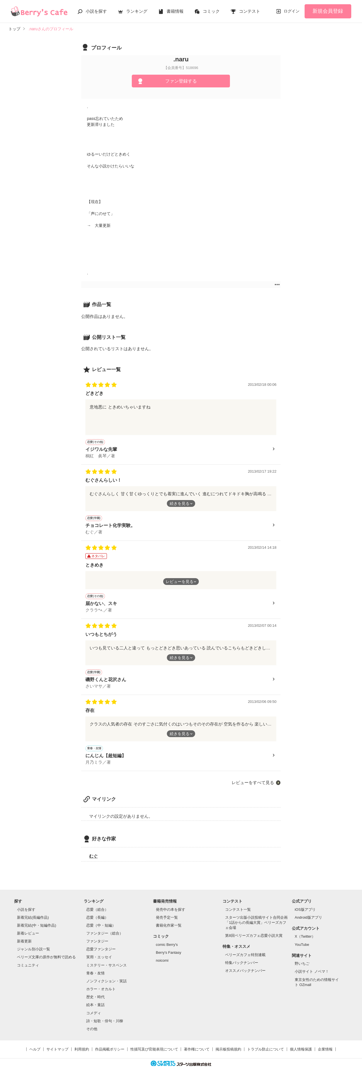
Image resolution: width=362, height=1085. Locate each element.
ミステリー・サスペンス (106, 969)
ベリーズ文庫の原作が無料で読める (46, 961)
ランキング (136, 11)
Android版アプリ (308, 922)
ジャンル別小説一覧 (33, 953)
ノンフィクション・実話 (106, 985)
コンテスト (249, 11)
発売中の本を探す (170, 914)
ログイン (291, 11)
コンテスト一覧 (238, 914)
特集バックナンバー (241, 967)
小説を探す (96, 11)
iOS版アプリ (305, 914)
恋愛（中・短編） (101, 929)
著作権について (197, 1053)
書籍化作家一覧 (169, 929)
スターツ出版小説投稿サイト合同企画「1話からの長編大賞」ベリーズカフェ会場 (256, 927)
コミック (211, 11)
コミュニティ (28, 969)
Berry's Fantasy (168, 957)
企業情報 (325, 1053)
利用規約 (81, 1053)
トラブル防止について (265, 1053)
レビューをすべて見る (253, 786)
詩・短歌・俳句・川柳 (104, 1025)
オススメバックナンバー (245, 975)
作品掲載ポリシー (109, 1053)
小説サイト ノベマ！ (312, 976)
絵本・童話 (95, 1009)
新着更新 (24, 945)
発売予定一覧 (167, 922)
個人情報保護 (301, 1053)
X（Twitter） (305, 940)
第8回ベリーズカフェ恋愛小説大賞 (253, 940)
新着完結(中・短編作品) (36, 929)
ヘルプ (34, 1053)
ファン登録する (181, 81)
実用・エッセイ (99, 961)
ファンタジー (97, 945)
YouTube (302, 949)
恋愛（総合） (97, 914)
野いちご (302, 968)
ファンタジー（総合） (104, 937)
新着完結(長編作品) (33, 922)
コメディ (93, 1017)
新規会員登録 (328, 11)
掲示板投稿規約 (228, 1053)
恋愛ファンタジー (101, 953)
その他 (91, 1033)
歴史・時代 (95, 1001)
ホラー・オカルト (101, 993)
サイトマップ (57, 1053)
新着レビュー (28, 937)
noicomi (162, 965)
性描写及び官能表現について (154, 1053)
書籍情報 (175, 11)
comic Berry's (167, 949)
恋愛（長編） (97, 922)
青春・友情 (95, 977)
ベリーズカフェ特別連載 (245, 959)
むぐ (93, 860)
